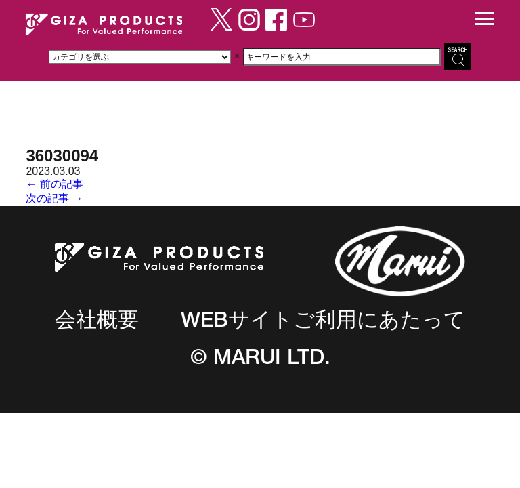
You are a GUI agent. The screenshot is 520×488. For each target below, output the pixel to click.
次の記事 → (54, 198)
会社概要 (97, 322)
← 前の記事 (54, 184)
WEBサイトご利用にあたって (323, 322)
